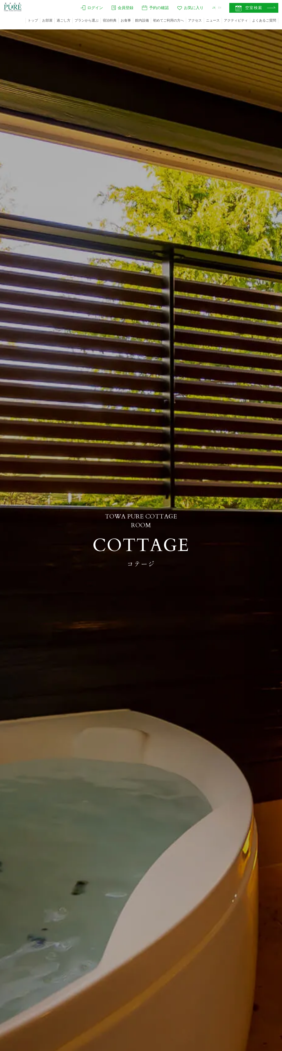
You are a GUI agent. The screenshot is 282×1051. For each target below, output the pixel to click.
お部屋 (47, 20)
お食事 (126, 20)
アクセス (195, 20)
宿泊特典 (109, 20)
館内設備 (142, 20)
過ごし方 (63, 20)
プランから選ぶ (87, 20)
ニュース (213, 20)
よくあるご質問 (264, 20)
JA (208, 9)
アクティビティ (236, 20)
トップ (33, 20)
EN (218, 9)
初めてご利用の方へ (168, 20)
